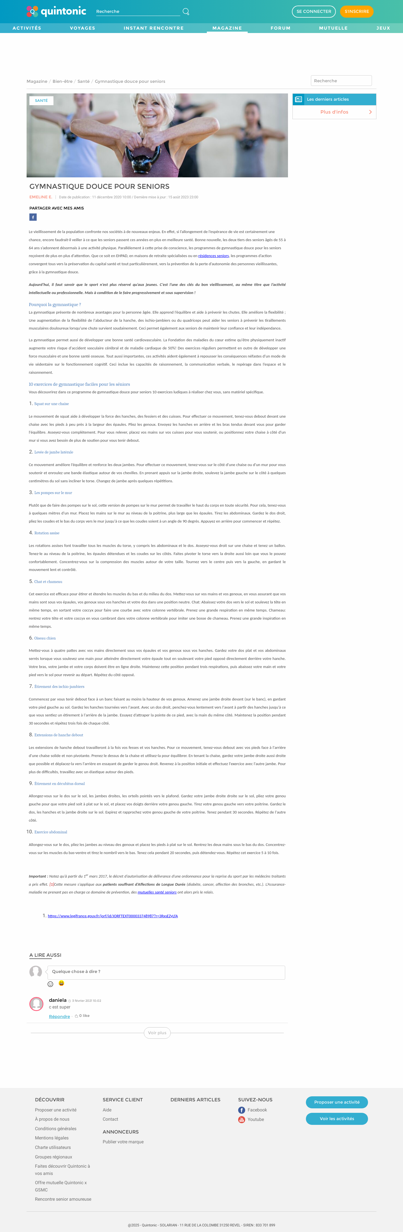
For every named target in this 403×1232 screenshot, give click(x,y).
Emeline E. (40, 197)
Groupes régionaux (53, 1157)
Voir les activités (337, 1118)
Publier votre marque (123, 1141)
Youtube (251, 1119)
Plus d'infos (346, 112)
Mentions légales (52, 1138)
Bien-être (62, 81)
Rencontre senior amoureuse (63, 1199)
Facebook (252, 1110)
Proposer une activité (55, 1110)
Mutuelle (333, 28)
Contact (110, 1119)
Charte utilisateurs (53, 1147)
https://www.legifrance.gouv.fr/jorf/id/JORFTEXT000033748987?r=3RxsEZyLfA (113, 915)
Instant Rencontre (154, 28)
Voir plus (157, 1032)
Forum (281, 28)
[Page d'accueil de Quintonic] (56, 11)
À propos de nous (52, 1119)
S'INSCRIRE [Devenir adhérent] (357, 11)
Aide (107, 1110)
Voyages (82, 28)
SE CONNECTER (314, 11)
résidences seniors (213, 255)
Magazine (227, 28)
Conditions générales (55, 1128)
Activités (27, 28)
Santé (84, 81)
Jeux (383, 28)
